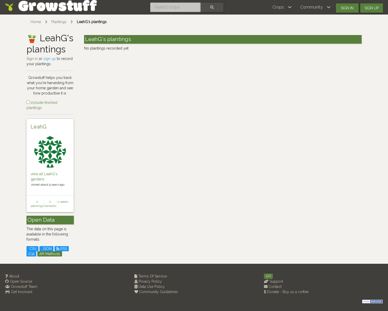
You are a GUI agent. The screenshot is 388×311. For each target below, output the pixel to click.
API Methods (49, 254)
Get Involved (18, 292)
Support (273, 281)
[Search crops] (175, 7)
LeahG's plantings (92, 22)
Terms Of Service (150, 276)
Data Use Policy (149, 287)
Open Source (18, 281)
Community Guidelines (156, 292)
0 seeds (63, 202)
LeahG (39, 127)
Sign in (347, 8)
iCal (31, 254)
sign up (49, 59)
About (12, 276)
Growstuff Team (21, 287)
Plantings (58, 22)
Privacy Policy (148, 281)
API (268, 276)
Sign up (372, 8)
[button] (282, 7)
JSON (46, 249)
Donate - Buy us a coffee (286, 292)
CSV (32, 249)
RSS (61, 249)
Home (36, 22)
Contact (273, 287)
